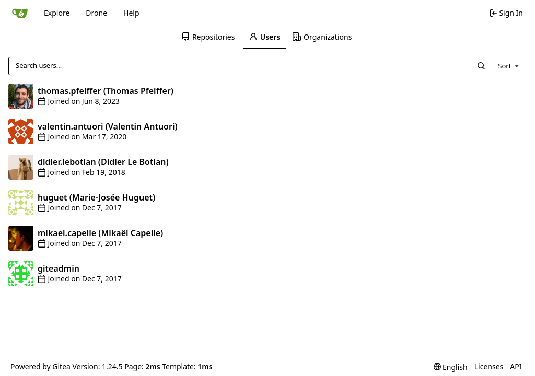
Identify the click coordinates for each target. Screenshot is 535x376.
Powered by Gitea (40, 366)
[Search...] (481, 66)
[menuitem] (209, 37)
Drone (96, 13)
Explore (56, 13)
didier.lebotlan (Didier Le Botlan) (103, 162)
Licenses (489, 366)
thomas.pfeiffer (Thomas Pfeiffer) (105, 91)
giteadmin (58, 268)
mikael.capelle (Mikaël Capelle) (100, 233)
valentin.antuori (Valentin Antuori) (108, 126)
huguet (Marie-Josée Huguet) (96, 197)
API (515, 366)
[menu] (509, 66)
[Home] (19, 13)
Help (131, 13)
